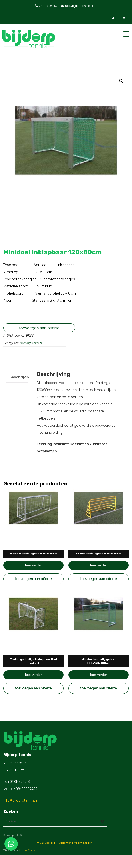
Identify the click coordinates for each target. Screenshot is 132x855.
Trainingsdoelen (30, 343)
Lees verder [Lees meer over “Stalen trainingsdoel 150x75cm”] (98, 565)
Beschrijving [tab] (20, 377)
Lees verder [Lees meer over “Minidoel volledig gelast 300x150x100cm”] (98, 675)
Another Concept (28, 850)
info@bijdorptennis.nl (77, 6)
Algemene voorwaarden (76, 842)
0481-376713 (46, 6)
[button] (121, 81)
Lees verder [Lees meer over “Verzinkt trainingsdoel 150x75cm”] (33, 565)
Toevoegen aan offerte (39, 327)
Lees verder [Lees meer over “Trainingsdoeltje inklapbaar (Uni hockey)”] (33, 675)
